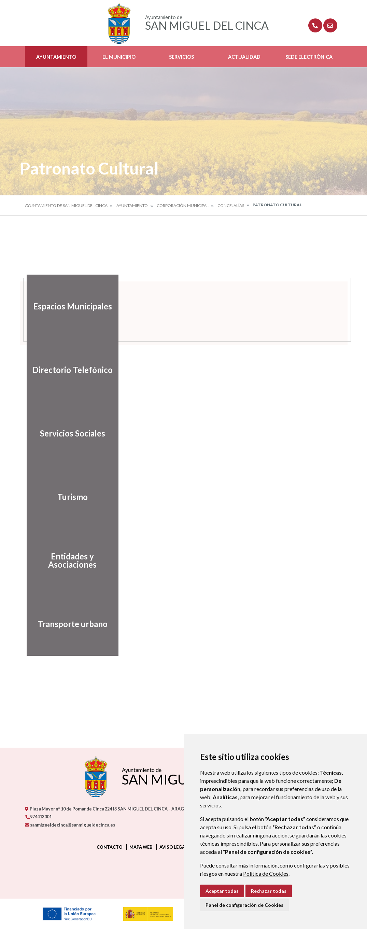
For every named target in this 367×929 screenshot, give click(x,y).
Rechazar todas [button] (268, 891)
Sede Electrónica (309, 57)
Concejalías (230, 205)
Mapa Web (141, 847)
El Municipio (119, 57)
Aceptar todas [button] (222, 891)
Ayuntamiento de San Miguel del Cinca (66, 205)
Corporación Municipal (183, 205)
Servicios (181, 57)
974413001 (38, 816)
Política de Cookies (265, 873)
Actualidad (244, 57)
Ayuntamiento (56, 57)
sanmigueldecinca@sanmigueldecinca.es (70, 825)
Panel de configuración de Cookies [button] (244, 905)
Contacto (110, 847)
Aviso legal (173, 847)
